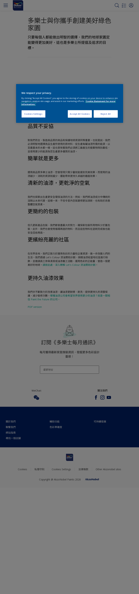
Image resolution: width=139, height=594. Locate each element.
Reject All (106, 114)
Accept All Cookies (80, 114)
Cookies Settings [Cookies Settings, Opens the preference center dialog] (33, 114)
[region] (69, 103)
